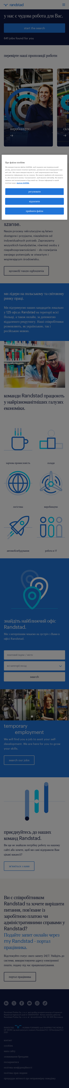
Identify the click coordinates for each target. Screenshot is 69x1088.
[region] (34, 187)
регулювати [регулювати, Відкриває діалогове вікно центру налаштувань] (34, 191)
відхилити (34, 201)
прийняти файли (34, 210)
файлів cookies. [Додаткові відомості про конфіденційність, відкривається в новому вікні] (23, 183)
